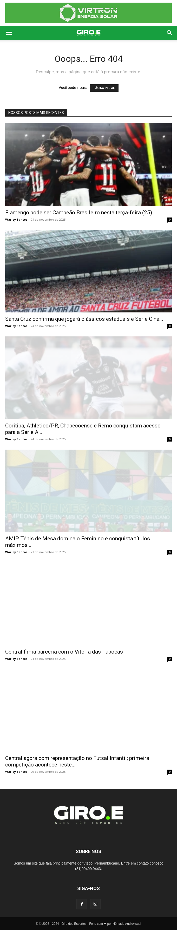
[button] (9, 33)
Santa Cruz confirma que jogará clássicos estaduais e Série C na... (84, 319)
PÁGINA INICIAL (104, 88)
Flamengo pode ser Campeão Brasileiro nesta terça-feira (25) (78, 212)
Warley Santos (16, 219)
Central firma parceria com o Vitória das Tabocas (64, 652)
